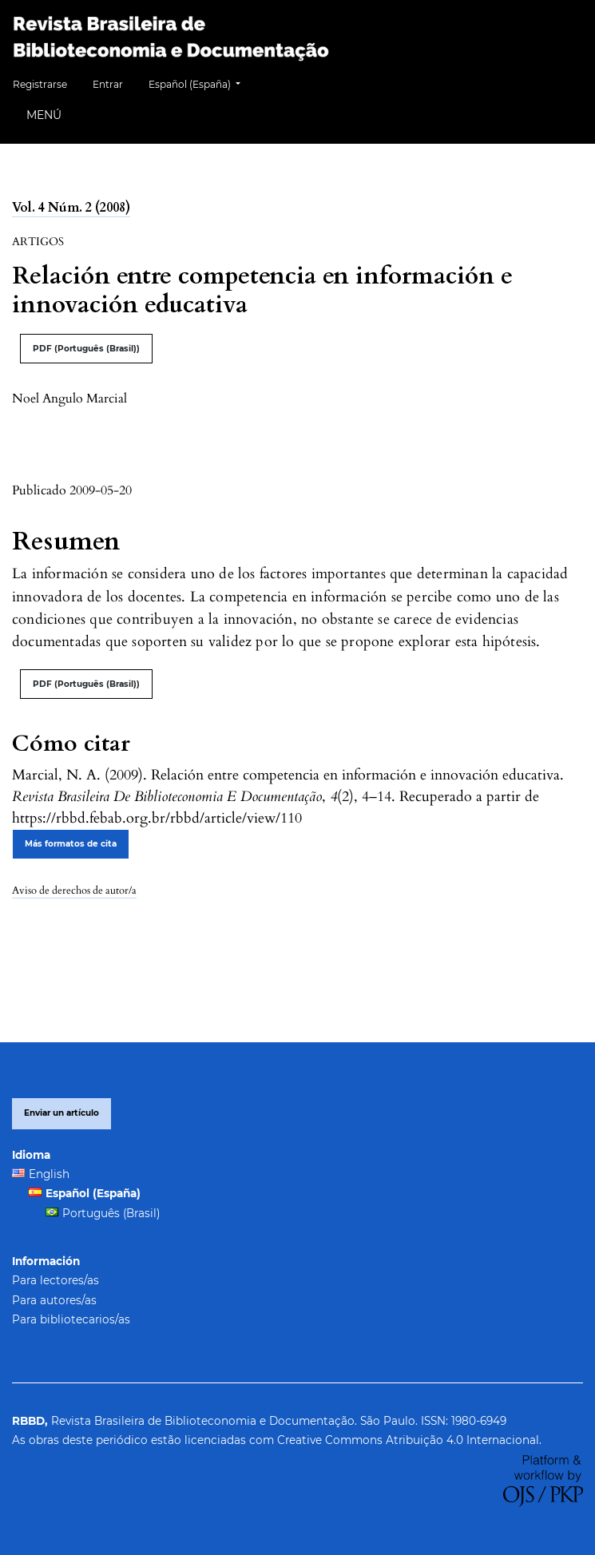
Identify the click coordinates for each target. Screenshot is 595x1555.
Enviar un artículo (61, 1113)
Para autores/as (54, 1300)
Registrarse (40, 84)
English (49, 1174)
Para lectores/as (55, 1280)
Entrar (108, 84)
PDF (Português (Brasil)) (86, 348)
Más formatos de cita (71, 844)
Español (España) (200, 82)
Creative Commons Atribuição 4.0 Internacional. (409, 1440)
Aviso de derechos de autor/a (74, 890)
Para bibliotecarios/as (71, 1319)
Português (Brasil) (111, 1213)
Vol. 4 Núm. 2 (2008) (71, 207)
